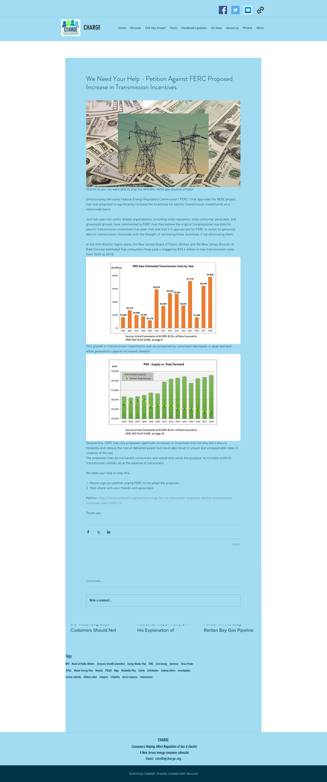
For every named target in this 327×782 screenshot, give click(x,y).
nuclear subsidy (73, 677)
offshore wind (90, 677)
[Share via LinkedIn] (109, 532)
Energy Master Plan (136, 664)
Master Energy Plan (83, 670)
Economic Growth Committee (111, 664)
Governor (174, 664)
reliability (115, 677)
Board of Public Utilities (83, 664)
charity (141, 670)
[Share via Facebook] (88, 532)
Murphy (99, 670)
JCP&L (68, 670)
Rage (116, 670)
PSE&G (108, 670)
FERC (151, 664)
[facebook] (223, 10)
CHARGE (92, 27)
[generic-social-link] (260, 10)
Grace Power (187, 664)
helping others (168, 670)
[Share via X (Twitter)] (98, 532)
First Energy (161, 664)
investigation (184, 670)
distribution (152, 670)
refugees (103, 677)
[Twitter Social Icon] (235, 10)
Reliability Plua (128, 670)
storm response (130, 677)
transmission (146, 677)
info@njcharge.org (168, 758)
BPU (67, 664)
